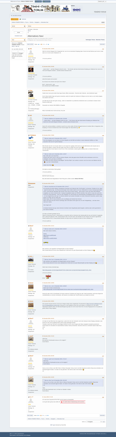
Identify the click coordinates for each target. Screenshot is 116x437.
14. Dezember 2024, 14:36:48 (48, 256)
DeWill (32, 66)
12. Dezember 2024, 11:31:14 (48, 225)
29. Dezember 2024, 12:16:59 (48, 377)
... (45, 44)
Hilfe (85, 433)
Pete (31, 90)
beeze (31, 283)
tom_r (31, 256)
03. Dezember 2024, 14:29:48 (48, 48)
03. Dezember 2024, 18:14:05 (48, 115)
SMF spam (52, 425)
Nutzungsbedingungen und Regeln (93, 433)
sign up (17, 46)
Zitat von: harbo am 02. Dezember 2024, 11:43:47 (55, 138)
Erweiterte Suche (18, 35)
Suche (13, 26)
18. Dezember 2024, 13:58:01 (48, 301)
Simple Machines (20, 433)
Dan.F (31, 225)
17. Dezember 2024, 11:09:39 (48, 282)
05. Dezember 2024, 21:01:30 (48, 183)
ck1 (31, 48)
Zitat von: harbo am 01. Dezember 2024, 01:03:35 (55, 228)
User (13, 39)
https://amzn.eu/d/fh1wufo (49, 235)
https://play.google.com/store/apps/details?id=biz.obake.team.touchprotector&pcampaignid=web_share (66, 270)
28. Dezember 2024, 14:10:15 (48, 318)
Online (29, 26)
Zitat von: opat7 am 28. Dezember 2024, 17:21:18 (55, 359)
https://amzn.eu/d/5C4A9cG (50, 238)
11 (46, 44)
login (13, 46)
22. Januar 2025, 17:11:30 (47, 396)
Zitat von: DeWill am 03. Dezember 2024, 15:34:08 (56, 118)
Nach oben (30, 415)
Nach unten (30, 44)
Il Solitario (33, 135)
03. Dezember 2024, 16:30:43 (48, 90)
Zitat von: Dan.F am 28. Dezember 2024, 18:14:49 (56, 380)
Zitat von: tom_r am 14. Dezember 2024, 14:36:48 (55, 286)
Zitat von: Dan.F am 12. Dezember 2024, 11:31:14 (56, 259)
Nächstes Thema (100, 39)
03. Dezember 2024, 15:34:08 (48, 66)
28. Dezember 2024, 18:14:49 (48, 355)
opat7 (31, 336)
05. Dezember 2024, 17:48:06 (48, 135)
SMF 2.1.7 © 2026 (13, 433)
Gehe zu (84, 421)
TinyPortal (82, 433)
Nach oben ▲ (103, 433)
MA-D (29, 30)
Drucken (102, 44)
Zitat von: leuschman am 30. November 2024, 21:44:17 (57, 186)
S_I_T (31, 397)
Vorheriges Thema (90, 39)
